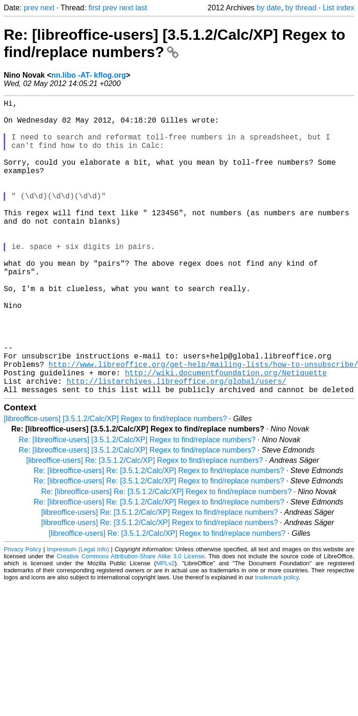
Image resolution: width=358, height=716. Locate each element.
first (94, 8)
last (141, 8)
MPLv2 (165, 628)
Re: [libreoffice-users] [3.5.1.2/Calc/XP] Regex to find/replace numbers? (174, 43)
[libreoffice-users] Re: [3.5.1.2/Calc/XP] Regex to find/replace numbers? (144, 526)
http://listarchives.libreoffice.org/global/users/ (176, 444)
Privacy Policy (22, 614)
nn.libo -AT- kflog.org (88, 75)
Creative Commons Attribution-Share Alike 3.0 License (130, 621)
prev (31, 8)
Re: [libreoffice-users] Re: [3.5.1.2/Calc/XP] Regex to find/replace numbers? (159, 536)
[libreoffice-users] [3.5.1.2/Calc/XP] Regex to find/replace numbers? (115, 484)
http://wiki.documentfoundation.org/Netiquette (226, 434)
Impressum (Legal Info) (78, 614)
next (47, 8)
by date (269, 8)
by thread (300, 8)
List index (338, 8)
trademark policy (277, 642)
